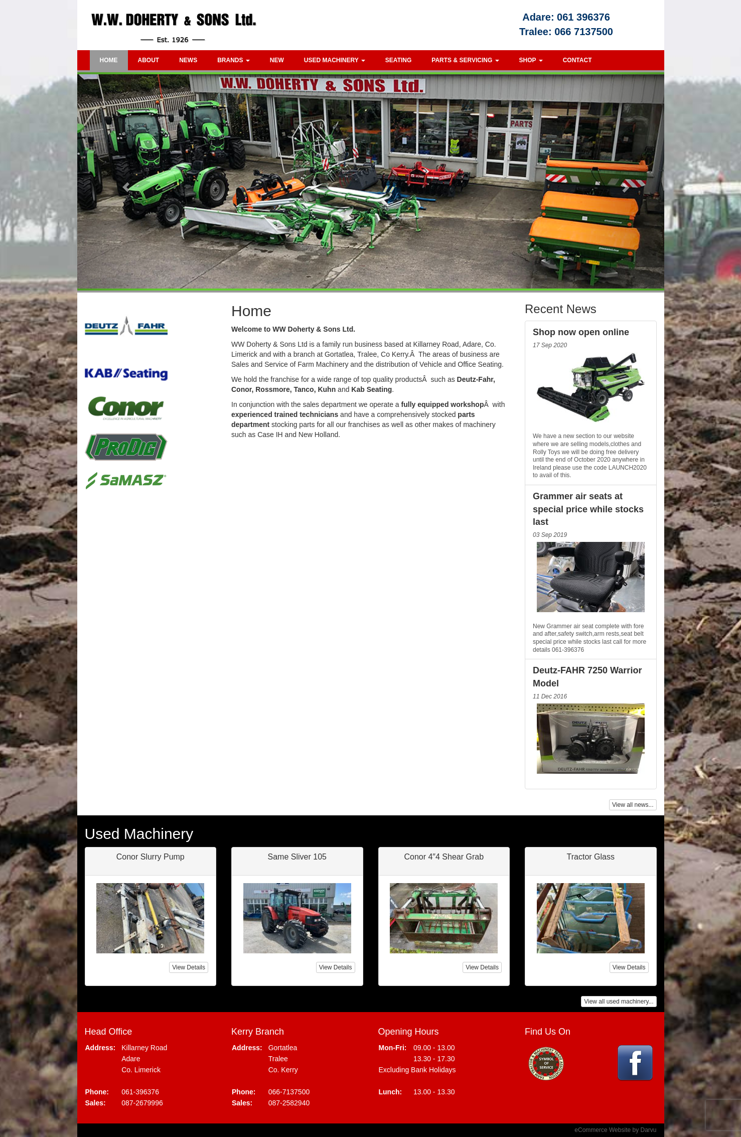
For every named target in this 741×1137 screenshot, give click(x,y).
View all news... (632, 804)
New (277, 60)
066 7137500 (583, 31)
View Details (188, 967)
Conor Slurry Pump (150, 856)
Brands (233, 60)
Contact (577, 60)
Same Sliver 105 (297, 856)
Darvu (648, 1129)
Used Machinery (334, 60)
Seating (398, 60)
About (149, 60)
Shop (531, 60)
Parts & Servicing (465, 60)
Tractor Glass (591, 856)
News (188, 60)
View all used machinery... (618, 1001)
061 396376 (583, 17)
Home (109, 60)
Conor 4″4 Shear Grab (444, 856)
